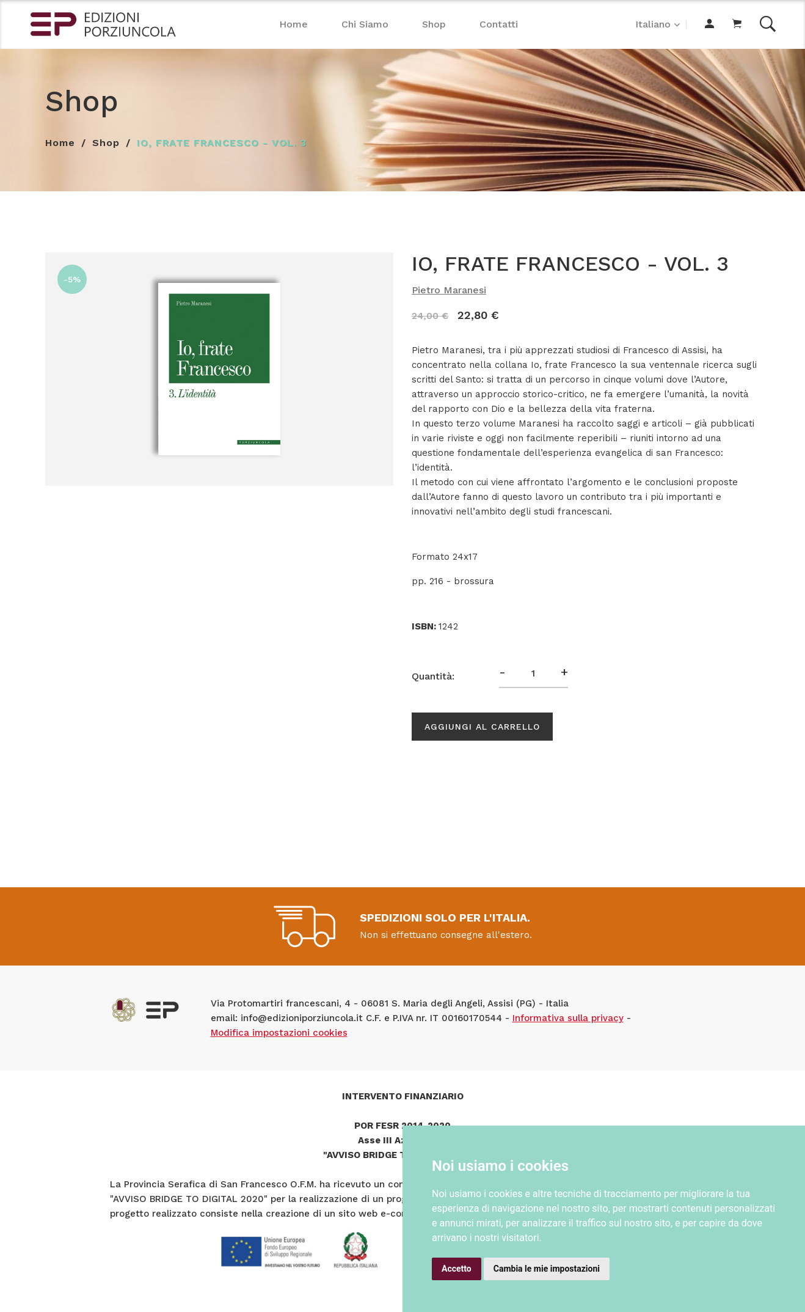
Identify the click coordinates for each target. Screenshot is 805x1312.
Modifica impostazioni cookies (279, 1032)
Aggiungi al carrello (482, 726)
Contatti (498, 24)
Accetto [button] (457, 1269)
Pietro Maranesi (449, 290)
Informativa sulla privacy (568, 1018)
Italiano (653, 24)
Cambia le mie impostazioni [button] (547, 1269)
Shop (434, 24)
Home (293, 24)
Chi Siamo (364, 24)
